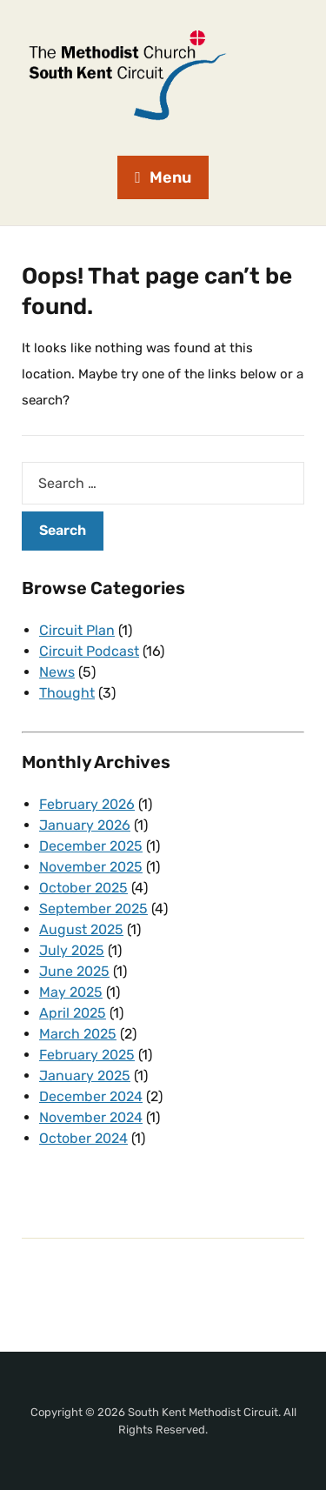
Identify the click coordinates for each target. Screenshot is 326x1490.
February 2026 (87, 804)
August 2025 (81, 929)
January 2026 (84, 825)
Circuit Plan (77, 630)
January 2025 (84, 1075)
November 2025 (91, 867)
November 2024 (91, 1117)
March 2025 (77, 1034)
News (57, 672)
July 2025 (71, 950)
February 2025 (87, 1054)
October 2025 (83, 887)
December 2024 (91, 1096)
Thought (67, 693)
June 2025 (74, 971)
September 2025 (93, 908)
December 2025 (91, 846)
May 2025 (71, 992)
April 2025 (72, 1013)
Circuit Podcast (89, 651)
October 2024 (83, 1138)
